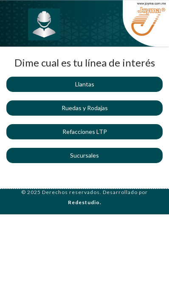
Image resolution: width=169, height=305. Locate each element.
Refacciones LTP (84, 131)
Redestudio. (84, 202)
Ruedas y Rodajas (85, 107)
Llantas (84, 84)
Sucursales (84, 155)
